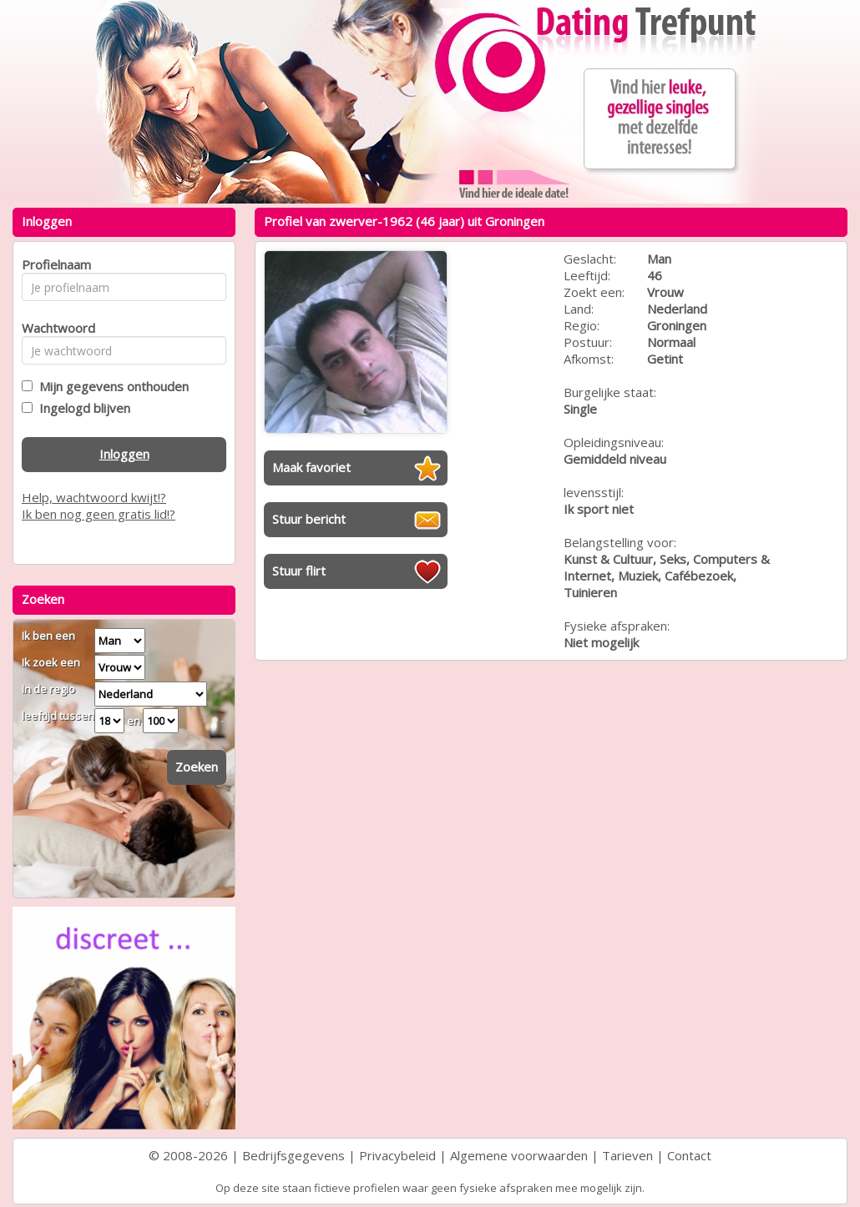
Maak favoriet (311, 467)
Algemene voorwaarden (519, 1155)
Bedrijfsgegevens (293, 1155)
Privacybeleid (397, 1155)
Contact (689, 1155)
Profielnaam (54, 264)
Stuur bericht (309, 518)
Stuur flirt (299, 570)
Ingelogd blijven (81, 408)
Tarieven (627, 1155)
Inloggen (124, 453)
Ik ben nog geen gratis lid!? (98, 513)
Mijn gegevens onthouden (111, 386)
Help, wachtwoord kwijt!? (94, 497)
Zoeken (196, 766)
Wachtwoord (54, 327)
